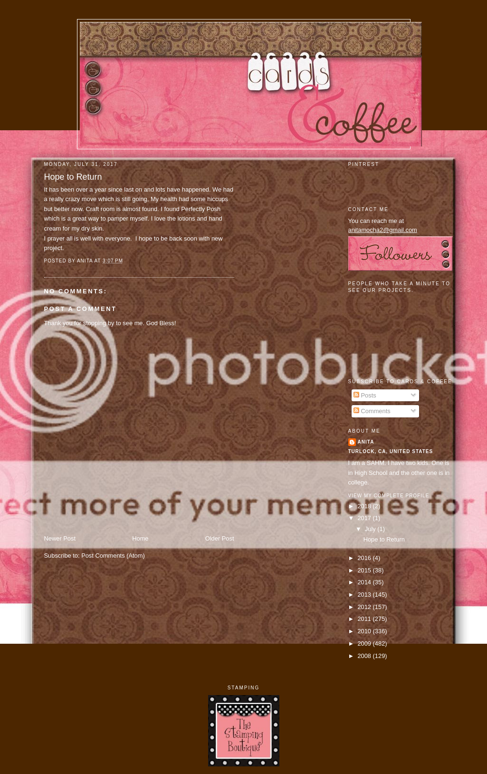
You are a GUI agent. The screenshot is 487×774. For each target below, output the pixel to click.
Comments (372, 411)
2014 (364, 582)
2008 (364, 655)
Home (140, 538)
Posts (364, 395)
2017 (364, 518)
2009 (364, 643)
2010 (364, 631)
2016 (364, 557)
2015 (364, 570)
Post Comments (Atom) (113, 555)
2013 (364, 594)
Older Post (219, 538)
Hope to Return (73, 177)
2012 (364, 606)
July (371, 528)
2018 (364, 506)
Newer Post (60, 538)
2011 (364, 618)
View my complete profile (389, 495)
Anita (366, 442)
